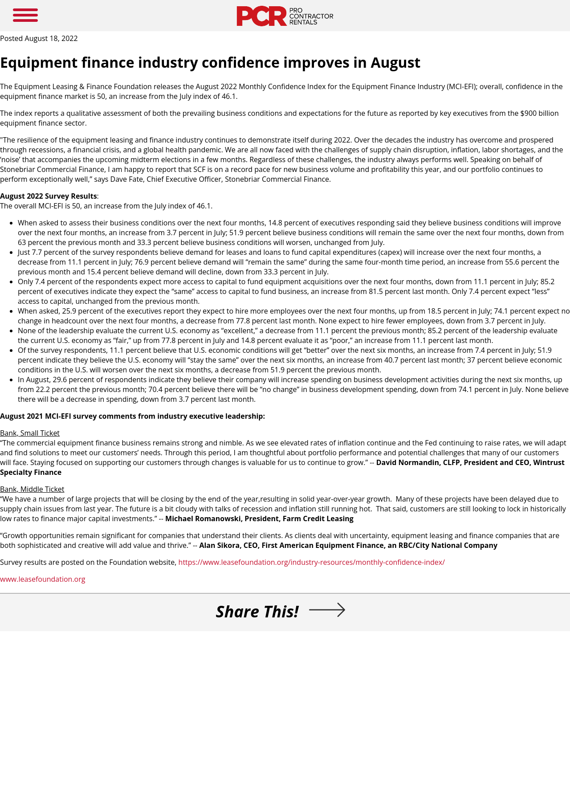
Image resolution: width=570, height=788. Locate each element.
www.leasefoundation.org (42, 579)
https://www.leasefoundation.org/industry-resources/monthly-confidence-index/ (312, 562)
